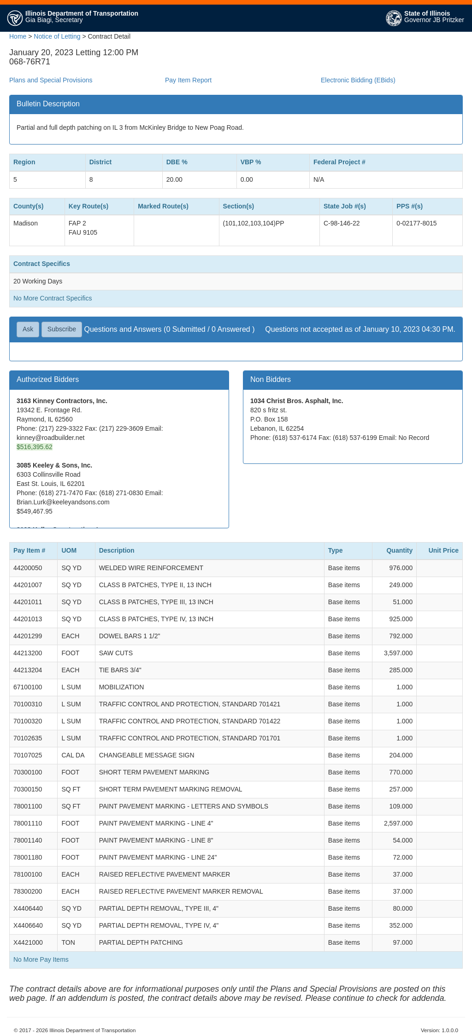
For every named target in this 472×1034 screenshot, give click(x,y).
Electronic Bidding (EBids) (358, 80)
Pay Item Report (188, 80)
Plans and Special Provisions (51, 80)
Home (17, 36)
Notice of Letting (57, 36)
